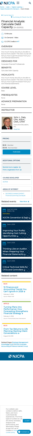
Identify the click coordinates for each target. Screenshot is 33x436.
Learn (8, 7)
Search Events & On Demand (9, 9)
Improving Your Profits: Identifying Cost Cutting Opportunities (14, 233)
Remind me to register (10, 167)
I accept (26, 420)
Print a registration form (11, 170)
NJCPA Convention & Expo (15, 218)
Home (2, 7)
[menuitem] (8, 363)
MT (18, 41)
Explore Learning (17, 7)
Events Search (7, 15)
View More (23, 201)
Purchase (16, 152)
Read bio (17, 129)
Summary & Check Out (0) (21, 17)
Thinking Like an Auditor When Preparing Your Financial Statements (15, 251)
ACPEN (5, 182)
